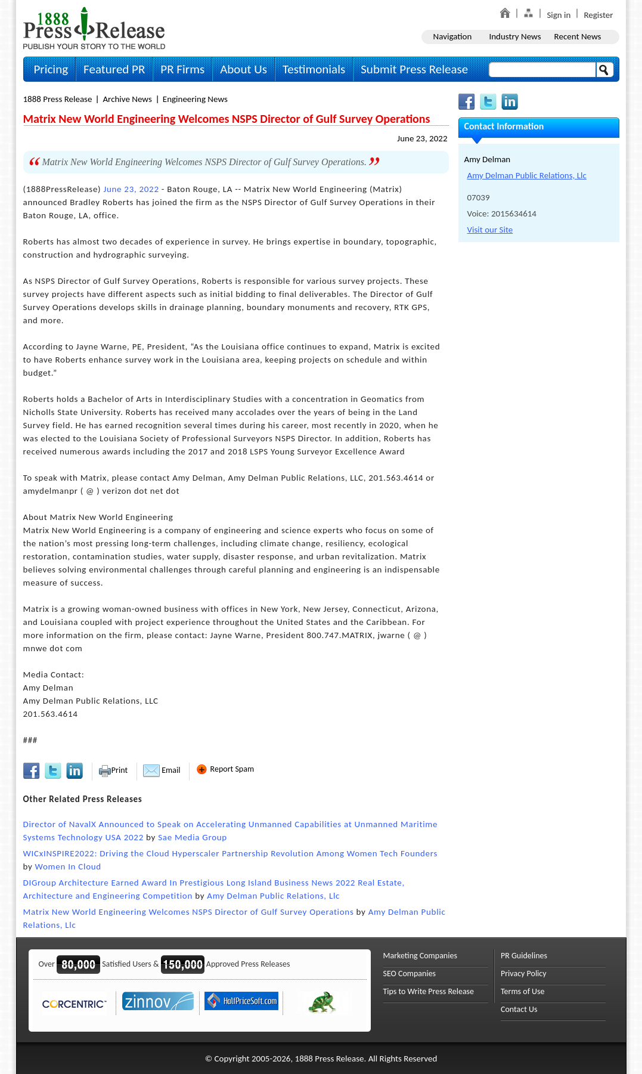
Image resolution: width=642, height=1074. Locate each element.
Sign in (558, 15)
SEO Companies (409, 973)
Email (161, 770)
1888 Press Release (57, 99)
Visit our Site (490, 229)
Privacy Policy (524, 973)
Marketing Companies (420, 956)
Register (598, 15)
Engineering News (195, 99)
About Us (243, 69)
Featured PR (114, 69)
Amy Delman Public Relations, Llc (273, 895)
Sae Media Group (192, 837)
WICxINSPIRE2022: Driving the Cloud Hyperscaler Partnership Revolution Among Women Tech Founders (230, 853)
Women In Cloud (68, 866)
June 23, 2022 (422, 138)
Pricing (51, 69)
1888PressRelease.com (94, 27)
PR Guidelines (524, 956)
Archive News (127, 99)
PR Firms (182, 69)
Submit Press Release (414, 69)
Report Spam (225, 769)
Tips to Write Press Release (428, 991)
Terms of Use (523, 991)
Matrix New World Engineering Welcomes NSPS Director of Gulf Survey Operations (188, 911)
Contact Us (519, 1009)
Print (113, 770)
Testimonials (314, 69)
